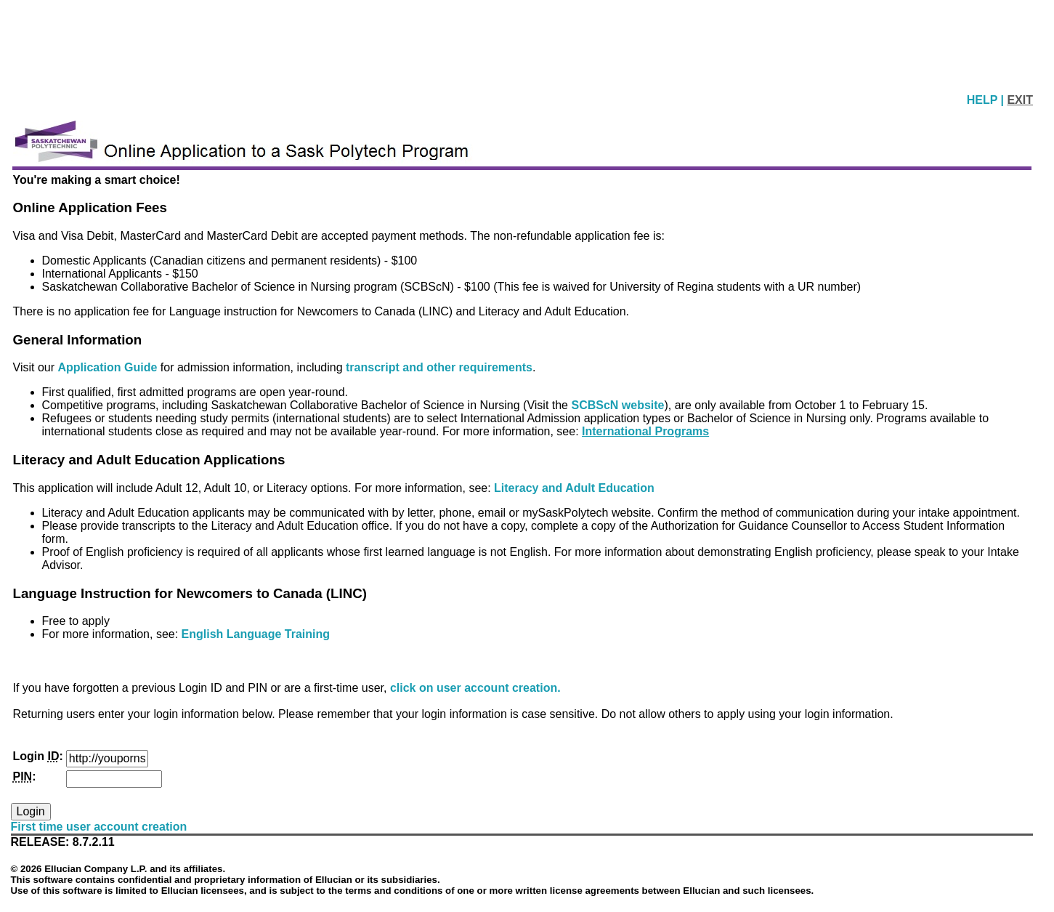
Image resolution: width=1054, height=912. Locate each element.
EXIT (1020, 100)
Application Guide (108, 367)
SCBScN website (617, 405)
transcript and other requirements (439, 367)
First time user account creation (99, 826)
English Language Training (256, 634)
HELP (984, 100)
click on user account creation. (475, 688)
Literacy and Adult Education (574, 488)
